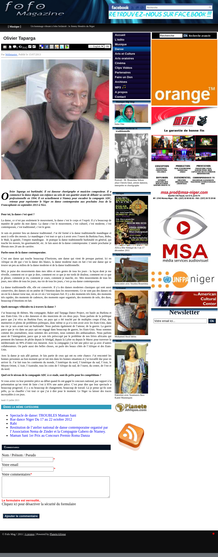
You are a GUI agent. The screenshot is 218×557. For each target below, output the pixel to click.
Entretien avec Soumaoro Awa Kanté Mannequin (129, 396)
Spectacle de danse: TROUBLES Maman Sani (43, 415)
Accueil (120, 35)
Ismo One (119, 124)
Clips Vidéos (123, 67)
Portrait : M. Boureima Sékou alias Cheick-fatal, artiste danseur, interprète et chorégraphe (131, 183)
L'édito (119, 39)
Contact (120, 96)
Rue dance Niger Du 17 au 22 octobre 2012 (41, 419)
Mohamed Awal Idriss (125, 336)
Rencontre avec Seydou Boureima (131, 283)
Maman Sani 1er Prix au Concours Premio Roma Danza (50, 435)
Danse (119, 49)
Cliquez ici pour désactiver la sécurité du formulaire (39, 508)
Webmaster (11, 54)
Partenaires (123, 72)
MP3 (121, 87)
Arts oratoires (124, 58)
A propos (121, 92)
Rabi (13, 423)
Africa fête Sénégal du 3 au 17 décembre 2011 (130, 249)
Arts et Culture (125, 53)
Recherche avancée (199, 35)
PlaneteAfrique (58, 538)
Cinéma (120, 63)
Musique (121, 44)
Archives (121, 81)
